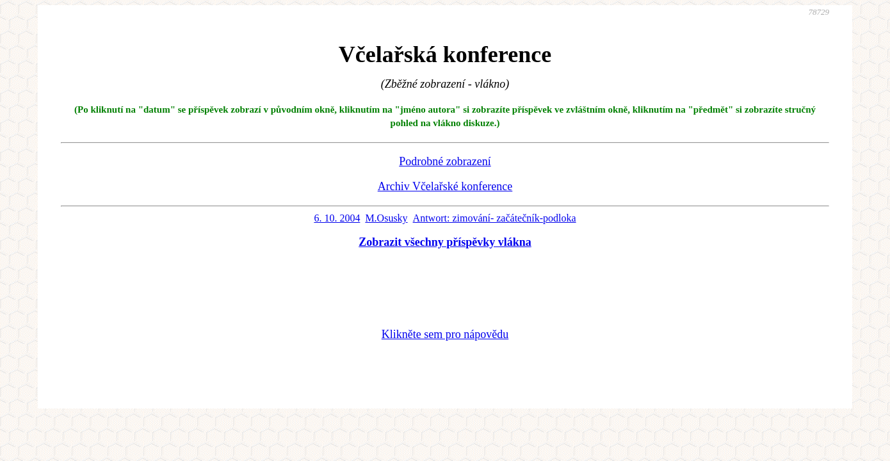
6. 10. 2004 (337, 218)
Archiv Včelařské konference (445, 186)
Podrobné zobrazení (444, 161)
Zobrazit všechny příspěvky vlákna (445, 242)
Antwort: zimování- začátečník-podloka (494, 218)
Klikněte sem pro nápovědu (445, 334)
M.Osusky (386, 218)
